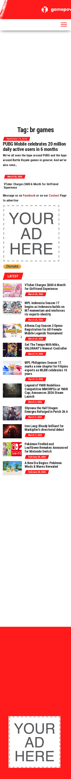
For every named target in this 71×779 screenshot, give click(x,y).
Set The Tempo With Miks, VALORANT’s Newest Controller (46, 346)
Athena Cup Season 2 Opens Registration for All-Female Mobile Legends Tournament (44, 329)
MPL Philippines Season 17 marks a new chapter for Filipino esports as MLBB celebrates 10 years (46, 368)
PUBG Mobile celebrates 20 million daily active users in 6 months (34, 146)
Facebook (29, 195)
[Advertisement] (35, 76)
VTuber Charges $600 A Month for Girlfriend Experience (35, 185)
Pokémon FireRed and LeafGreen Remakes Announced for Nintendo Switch (46, 448)
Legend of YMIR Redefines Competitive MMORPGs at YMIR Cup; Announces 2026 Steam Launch (46, 390)
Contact (54, 195)
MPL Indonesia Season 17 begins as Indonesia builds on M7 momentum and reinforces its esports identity (45, 308)
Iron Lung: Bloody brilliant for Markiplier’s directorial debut (44, 428)
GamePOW (35, 7)
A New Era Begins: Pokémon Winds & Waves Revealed (43, 465)
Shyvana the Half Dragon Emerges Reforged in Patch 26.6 (46, 410)
